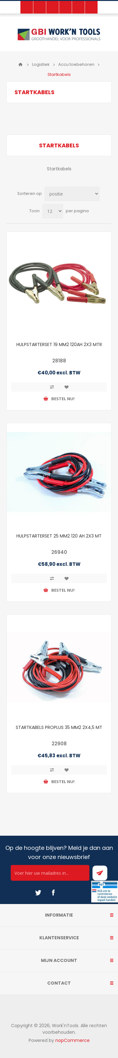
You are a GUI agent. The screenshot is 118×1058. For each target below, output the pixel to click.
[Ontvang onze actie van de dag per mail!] (50, 873)
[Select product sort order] (72, 194)
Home (20, 65)
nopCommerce (72, 1040)
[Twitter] (38, 893)
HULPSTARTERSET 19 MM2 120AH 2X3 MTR (59, 344)
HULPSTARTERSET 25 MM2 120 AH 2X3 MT (59, 536)
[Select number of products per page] (52, 211)
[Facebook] (53, 893)
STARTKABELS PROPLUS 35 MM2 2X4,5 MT (59, 727)
